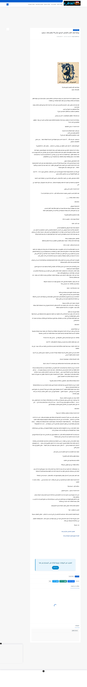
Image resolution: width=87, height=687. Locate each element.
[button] (71, 581)
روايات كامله (59, 4)
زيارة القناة (55, 567)
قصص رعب (53, 4)
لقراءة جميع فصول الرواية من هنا (71, 536)
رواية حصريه (71, 576)
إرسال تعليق (74, 630)
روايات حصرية (47, 4)
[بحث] (8, 4)
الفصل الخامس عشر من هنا (68, 531)
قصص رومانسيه (39, 4)
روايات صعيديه (31, 4)
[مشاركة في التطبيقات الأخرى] (50, 581)
